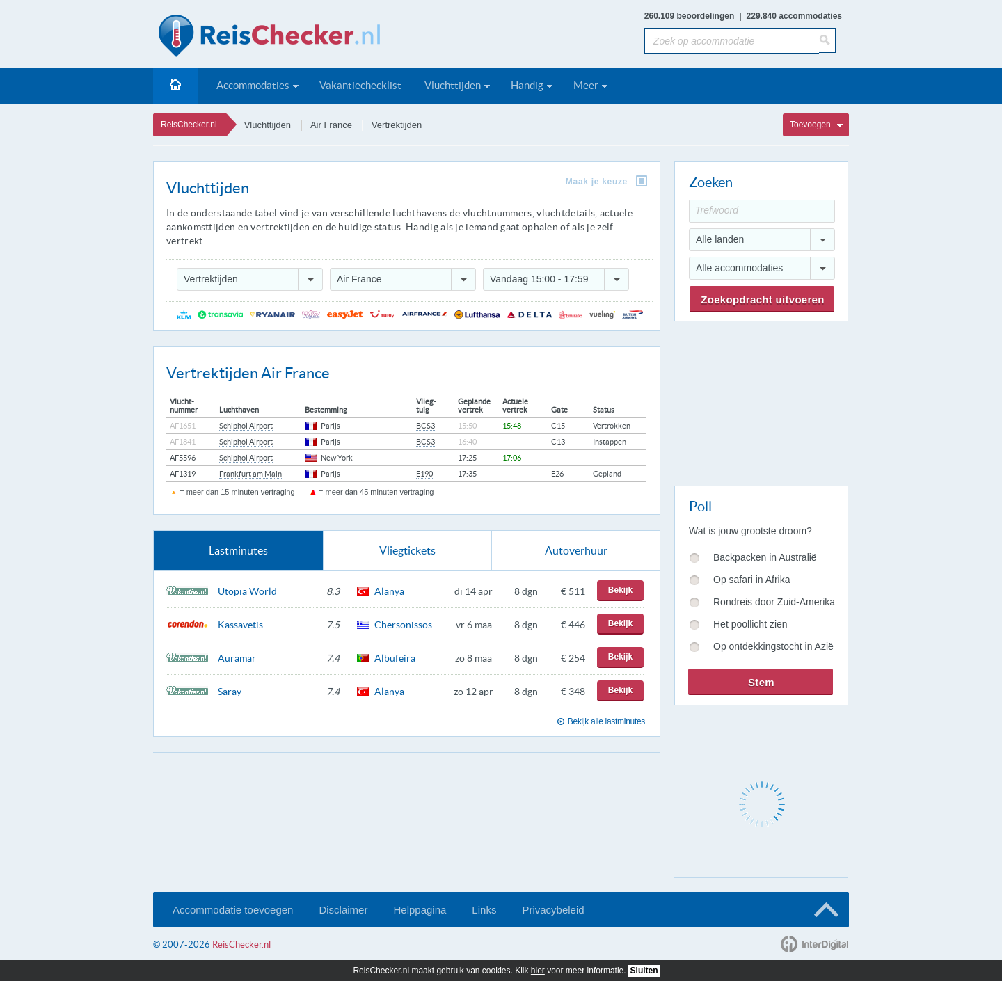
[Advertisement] (761, 400)
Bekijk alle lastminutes (606, 721)
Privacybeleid (553, 910)
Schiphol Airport (246, 426)
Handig (527, 85)
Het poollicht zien (750, 624)
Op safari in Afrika (751, 579)
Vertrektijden (397, 125)
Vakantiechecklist (360, 85)
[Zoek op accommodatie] (731, 41)
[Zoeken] (827, 40)
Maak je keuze (597, 181)
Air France (331, 125)
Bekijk (620, 590)
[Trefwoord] (762, 211)
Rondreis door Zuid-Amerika (774, 601)
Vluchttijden (452, 85)
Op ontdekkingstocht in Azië (773, 646)
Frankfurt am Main (250, 474)
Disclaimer (343, 910)
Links (484, 910)
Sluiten (644, 970)
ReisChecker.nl (189, 124)
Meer (585, 85)
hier (538, 970)
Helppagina (419, 910)
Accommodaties (252, 85)
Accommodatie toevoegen (233, 910)
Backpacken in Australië (765, 557)
